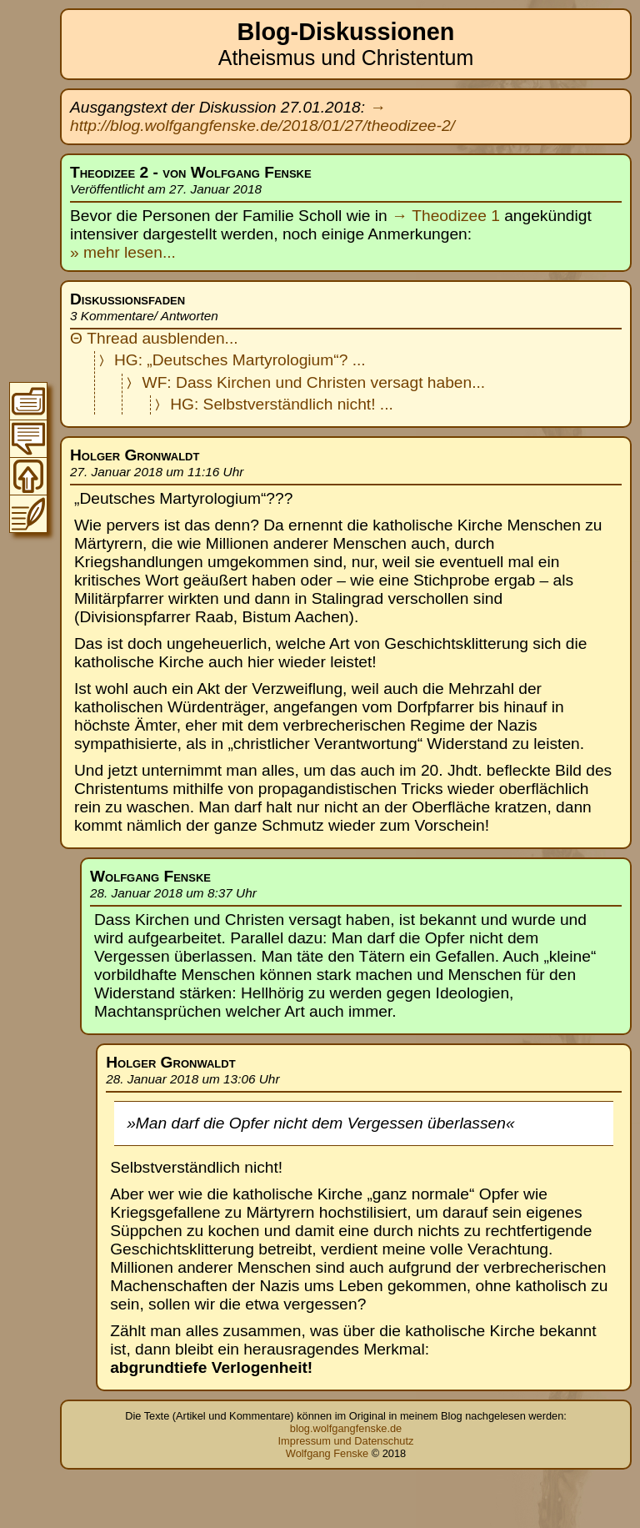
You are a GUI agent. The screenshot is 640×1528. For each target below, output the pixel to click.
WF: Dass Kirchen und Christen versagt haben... (314, 382)
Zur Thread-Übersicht (28, 438)
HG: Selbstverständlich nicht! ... (281, 404)
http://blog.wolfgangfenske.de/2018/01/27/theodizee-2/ (262, 125)
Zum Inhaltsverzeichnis (28, 401)
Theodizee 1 (456, 215)
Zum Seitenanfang (28, 476)
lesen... (148, 252)
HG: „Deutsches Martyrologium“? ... (240, 360)
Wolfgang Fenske (327, 1453)
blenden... (203, 338)
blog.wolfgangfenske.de (346, 1428)
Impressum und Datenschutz (346, 1441)
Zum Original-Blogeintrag (28, 513)
